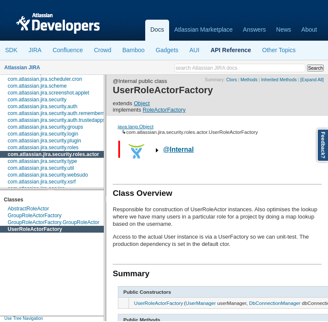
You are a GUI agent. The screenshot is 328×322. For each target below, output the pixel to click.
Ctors (231, 79)
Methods (249, 79)
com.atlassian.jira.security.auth (42, 106)
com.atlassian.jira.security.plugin (44, 141)
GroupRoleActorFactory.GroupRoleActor (54, 222)
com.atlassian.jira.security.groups (45, 127)
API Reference (231, 50)
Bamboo (133, 50)
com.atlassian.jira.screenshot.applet (48, 93)
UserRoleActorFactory (35, 229)
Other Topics (279, 50)
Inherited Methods (278, 79)
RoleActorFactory (164, 109)
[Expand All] (312, 79)
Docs (157, 29)
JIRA (35, 50)
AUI (194, 50)
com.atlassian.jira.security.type (42, 161)
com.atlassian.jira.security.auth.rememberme (58, 113)
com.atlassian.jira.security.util (41, 168)
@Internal (178, 149)
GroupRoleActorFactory (35, 216)
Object (142, 103)
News (283, 29)
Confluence (68, 50)
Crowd (102, 50)
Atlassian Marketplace (203, 29)
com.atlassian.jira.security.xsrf (42, 182)
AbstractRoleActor (28, 209)
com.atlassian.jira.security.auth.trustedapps (56, 120)
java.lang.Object (136, 126)
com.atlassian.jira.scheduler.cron (45, 79)
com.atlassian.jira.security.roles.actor (53, 154)
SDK (11, 50)
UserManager (201, 303)
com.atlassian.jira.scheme (37, 86)
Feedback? (323, 145)
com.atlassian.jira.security (37, 100)
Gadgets (167, 50)
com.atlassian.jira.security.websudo (48, 175)
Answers (254, 29)
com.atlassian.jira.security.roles (43, 148)
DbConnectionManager (274, 303)
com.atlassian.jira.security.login (43, 134)
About (309, 29)
